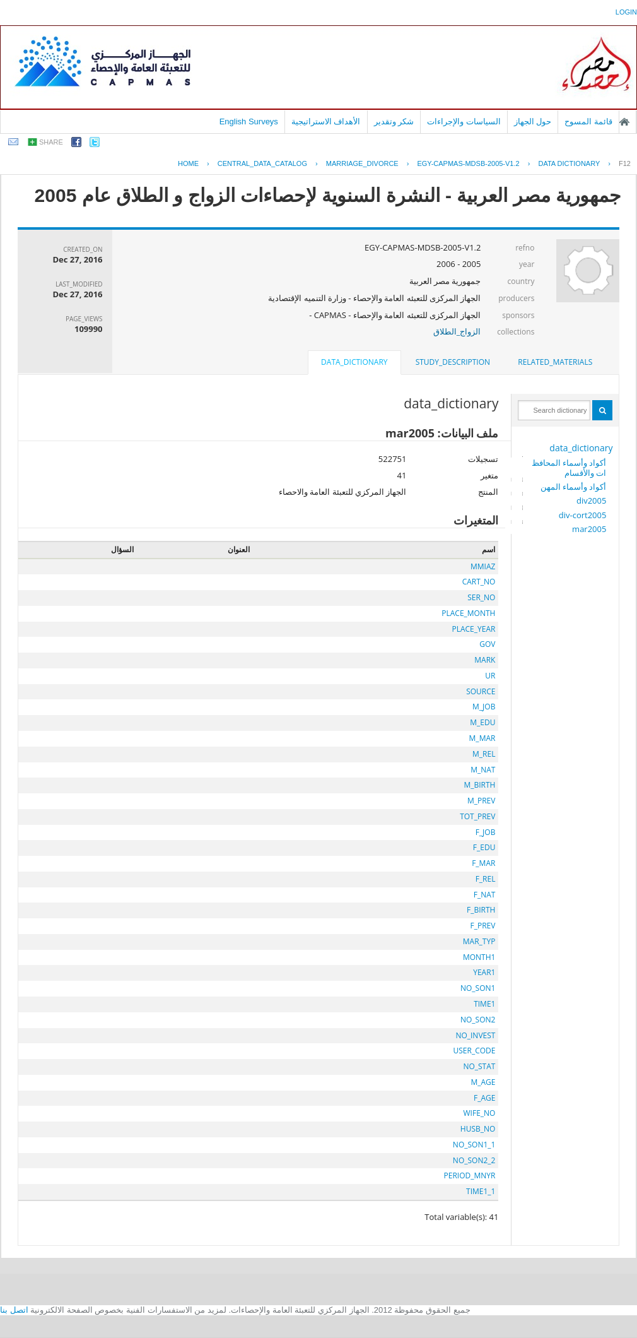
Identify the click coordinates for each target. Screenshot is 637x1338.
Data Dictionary (569, 163)
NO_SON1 (477, 988)
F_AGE (484, 1097)
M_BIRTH (479, 784)
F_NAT (485, 894)
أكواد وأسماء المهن (574, 487)
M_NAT (482, 769)
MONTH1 (479, 957)
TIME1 (484, 1003)
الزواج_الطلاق (457, 331)
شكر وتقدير (394, 121)
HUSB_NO (478, 1128)
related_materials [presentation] (555, 362)
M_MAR (482, 738)
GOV (487, 644)
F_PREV (483, 925)
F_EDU (484, 847)
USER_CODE (474, 1050)
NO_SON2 (477, 1019)
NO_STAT (479, 1066)
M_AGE (482, 1082)
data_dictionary (580, 448)
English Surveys (248, 121)
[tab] (555, 362)
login (626, 12)
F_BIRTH (481, 909)
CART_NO (479, 581)
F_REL (486, 878)
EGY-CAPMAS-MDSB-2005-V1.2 (468, 163)
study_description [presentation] (453, 362)
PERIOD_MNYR (470, 1175)
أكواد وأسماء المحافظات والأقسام (569, 468)
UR (490, 675)
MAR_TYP (479, 941)
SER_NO (481, 597)
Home (188, 163)
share (51, 142)
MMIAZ (482, 566)
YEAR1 (484, 972)
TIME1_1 (480, 1191)
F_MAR (483, 863)
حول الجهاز (533, 121)
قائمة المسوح (588, 121)
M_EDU (482, 722)
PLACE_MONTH (468, 613)
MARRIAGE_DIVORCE (362, 163)
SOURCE (480, 691)
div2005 (591, 500)
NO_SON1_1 (474, 1144)
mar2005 (589, 529)
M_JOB (483, 706)
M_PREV (481, 800)
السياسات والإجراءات (464, 121)
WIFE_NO (480, 1113)
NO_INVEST (475, 1035)
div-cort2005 (583, 515)
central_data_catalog (262, 163)
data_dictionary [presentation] (354, 362)
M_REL (483, 754)
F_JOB (486, 832)
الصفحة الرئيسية (624, 122)
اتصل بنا (14, 1310)
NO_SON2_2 (474, 1160)
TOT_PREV (477, 816)
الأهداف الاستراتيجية (326, 121)
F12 (625, 163)
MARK (484, 659)
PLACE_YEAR (473, 629)
